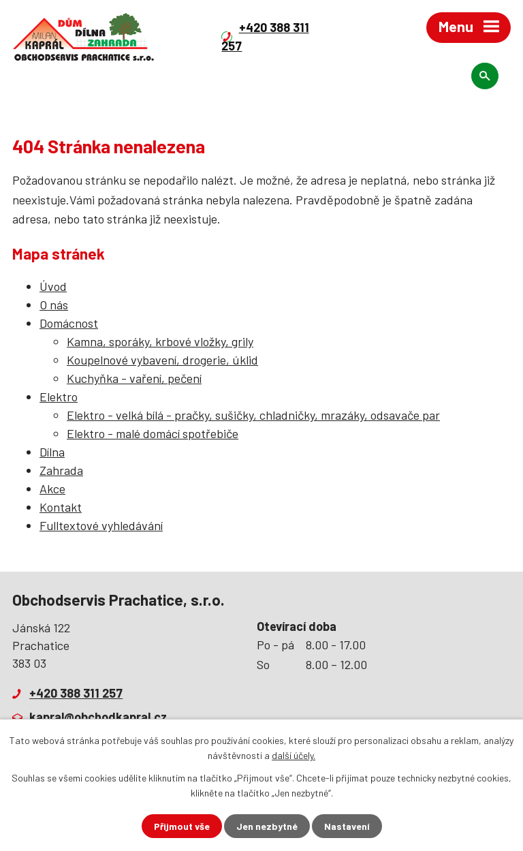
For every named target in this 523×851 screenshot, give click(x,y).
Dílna (52, 451)
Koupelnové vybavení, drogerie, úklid (162, 359)
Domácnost (68, 322)
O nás (53, 304)
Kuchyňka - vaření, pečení (134, 378)
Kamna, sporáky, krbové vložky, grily (160, 341)
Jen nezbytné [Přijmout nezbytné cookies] (267, 826)
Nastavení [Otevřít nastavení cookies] (347, 826)
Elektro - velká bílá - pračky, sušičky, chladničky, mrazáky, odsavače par (253, 414)
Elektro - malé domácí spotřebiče (152, 433)
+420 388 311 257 (76, 692)
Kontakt (60, 506)
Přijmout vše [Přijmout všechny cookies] (182, 826)
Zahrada (61, 470)
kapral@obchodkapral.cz (98, 716)
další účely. (293, 755)
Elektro (58, 396)
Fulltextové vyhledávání (101, 525)
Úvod (53, 286)
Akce (52, 488)
